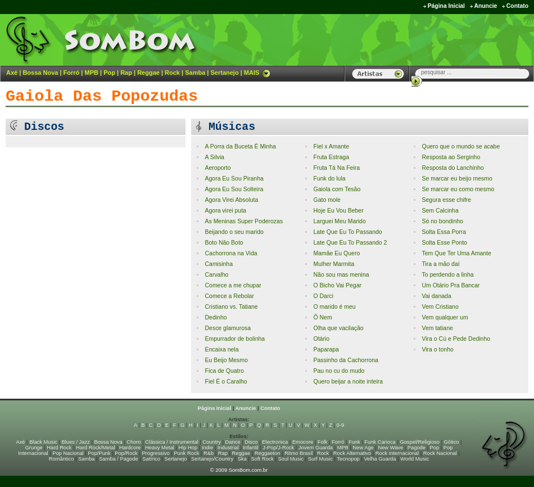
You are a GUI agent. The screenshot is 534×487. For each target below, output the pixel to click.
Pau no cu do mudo (338, 371)
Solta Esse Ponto (444, 243)
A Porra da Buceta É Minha (240, 146)
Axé (11, 72)
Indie (207, 447)
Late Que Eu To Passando (347, 232)
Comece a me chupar (233, 285)
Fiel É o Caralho (226, 381)
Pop (109, 72)
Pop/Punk (99, 453)
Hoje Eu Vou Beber (338, 211)
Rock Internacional (397, 453)
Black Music (43, 442)
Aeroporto (217, 168)
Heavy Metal (159, 447)
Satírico (151, 459)
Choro (133, 442)
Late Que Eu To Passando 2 (350, 243)
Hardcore (130, 447)
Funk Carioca (379, 442)
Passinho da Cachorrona (345, 360)
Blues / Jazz (76, 442)
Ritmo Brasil (298, 453)
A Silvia (214, 157)
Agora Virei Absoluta (231, 200)
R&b (208, 453)
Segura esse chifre (446, 200)
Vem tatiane (437, 328)
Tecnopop (348, 459)
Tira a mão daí (440, 264)
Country (211, 442)
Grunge (34, 447)
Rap (126, 72)
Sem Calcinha (440, 211)
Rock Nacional (440, 453)
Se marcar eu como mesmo (458, 189)
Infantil (250, 447)
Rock (172, 72)
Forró (72, 72)
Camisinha (219, 264)
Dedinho (216, 317)
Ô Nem (322, 317)
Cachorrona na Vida (231, 253)
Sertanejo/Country (212, 459)
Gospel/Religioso (420, 442)
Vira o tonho (437, 349)
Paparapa (325, 349)
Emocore (302, 442)
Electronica (275, 442)
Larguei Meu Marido (339, 221)
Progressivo (155, 453)
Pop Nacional (68, 453)
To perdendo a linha (447, 275)
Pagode (417, 447)
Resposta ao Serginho (451, 157)
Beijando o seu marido (234, 232)
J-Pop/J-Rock (278, 447)
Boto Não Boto (224, 243)
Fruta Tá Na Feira (336, 168)
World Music (414, 459)
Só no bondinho (442, 221)
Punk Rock (186, 453)
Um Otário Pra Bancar (450, 285)
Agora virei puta (225, 211)
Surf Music (320, 459)
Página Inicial (446, 6)
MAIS (257, 72)
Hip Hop (188, 447)
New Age (362, 447)
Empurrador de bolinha (235, 339)
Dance (233, 442)
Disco (251, 442)
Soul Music (291, 459)
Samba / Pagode (118, 459)
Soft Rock (262, 459)
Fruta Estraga (331, 157)
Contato (517, 6)
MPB (91, 72)
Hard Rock (59, 447)
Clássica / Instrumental (171, 442)
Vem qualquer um (445, 317)
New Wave (390, 447)
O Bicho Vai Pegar (337, 285)
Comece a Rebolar (229, 296)
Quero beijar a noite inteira (348, 381)
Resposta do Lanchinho (452, 168)
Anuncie (485, 6)
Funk (354, 442)
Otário (321, 339)
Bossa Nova (40, 72)
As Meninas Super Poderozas (244, 221)
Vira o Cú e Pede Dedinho (456, 339)
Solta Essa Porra (444, 232)
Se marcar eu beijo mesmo (457, 178)
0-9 (340, 425)
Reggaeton (267, 453)
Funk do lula (329, 178)
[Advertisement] (394, 39)
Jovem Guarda (315, 447)
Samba (195, 72)
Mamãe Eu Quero (336, 253)
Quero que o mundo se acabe (461, 146)
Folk (323, 442)
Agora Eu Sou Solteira (234, 189)
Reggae (148, 72)
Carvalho (216, 275)
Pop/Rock (126, 453)
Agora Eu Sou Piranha (234, 178)
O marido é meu (334, 307)
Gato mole (326, 200)
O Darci (323, 296)
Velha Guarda (380, 459)
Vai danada (436, 296)
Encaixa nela (221, 349)
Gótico (451, 442)
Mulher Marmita (333, 264)
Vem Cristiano (440, 307)
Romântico (61, 459)
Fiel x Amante (331, 146)
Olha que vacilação (338, 328)
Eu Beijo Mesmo (226, 360)
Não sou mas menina (341, 275)
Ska (242, 459)
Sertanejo (224, 72)
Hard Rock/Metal (95, 447)
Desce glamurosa (228, 328)
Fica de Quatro (224, 371)
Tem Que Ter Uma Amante (456, 253)
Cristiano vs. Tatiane (231, 307)
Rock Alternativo (352, 453)
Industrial (228, 447)
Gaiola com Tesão (336, 189)
